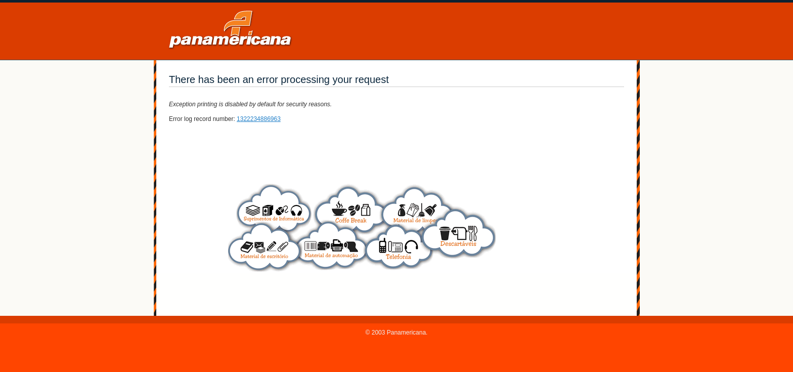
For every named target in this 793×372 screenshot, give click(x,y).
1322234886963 (259, 118)
